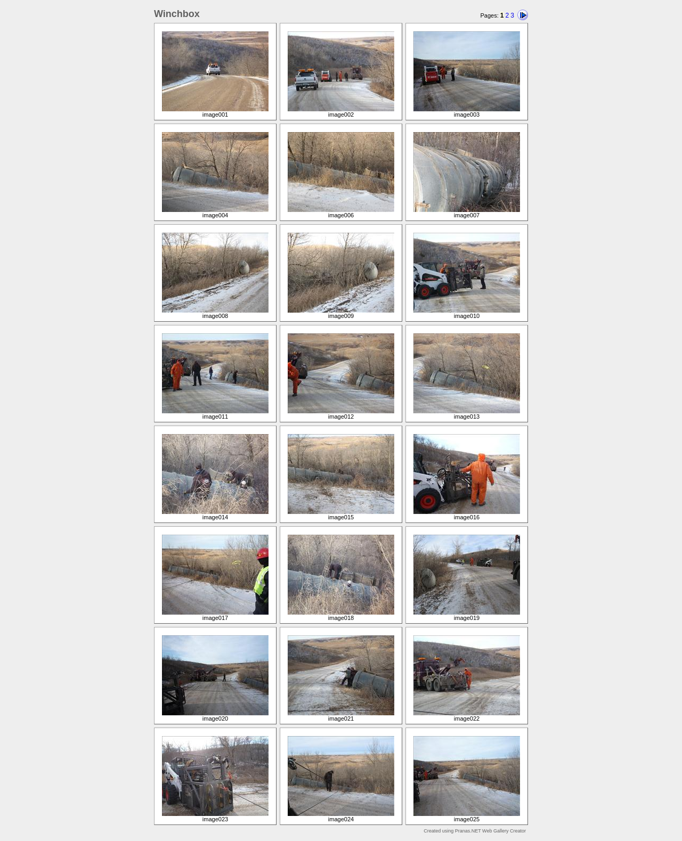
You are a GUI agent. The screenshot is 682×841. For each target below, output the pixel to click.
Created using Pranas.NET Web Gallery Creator (475, 831)
